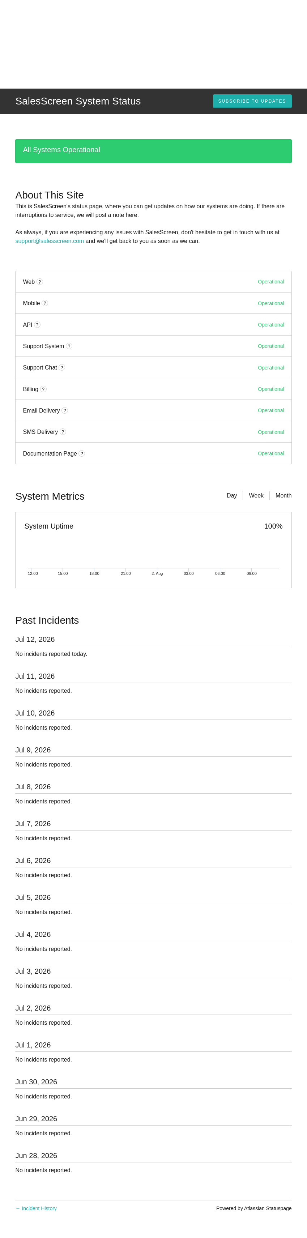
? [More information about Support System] (69, 346)
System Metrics (49, 496)
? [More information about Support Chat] (62, 367)
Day (232, 495)
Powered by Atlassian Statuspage (254, 1208)
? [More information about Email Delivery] (65, 410)
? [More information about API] (37, 325)
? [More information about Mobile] (45, 303)
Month (283, 495)
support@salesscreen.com (49, 241)
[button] (252, 101)
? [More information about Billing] (43, 389)
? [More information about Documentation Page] (82, 453)
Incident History (35, 1208)
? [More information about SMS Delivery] (62, 432)
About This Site (49, 195)
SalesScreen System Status (78, 101)
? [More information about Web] (39, 282)
